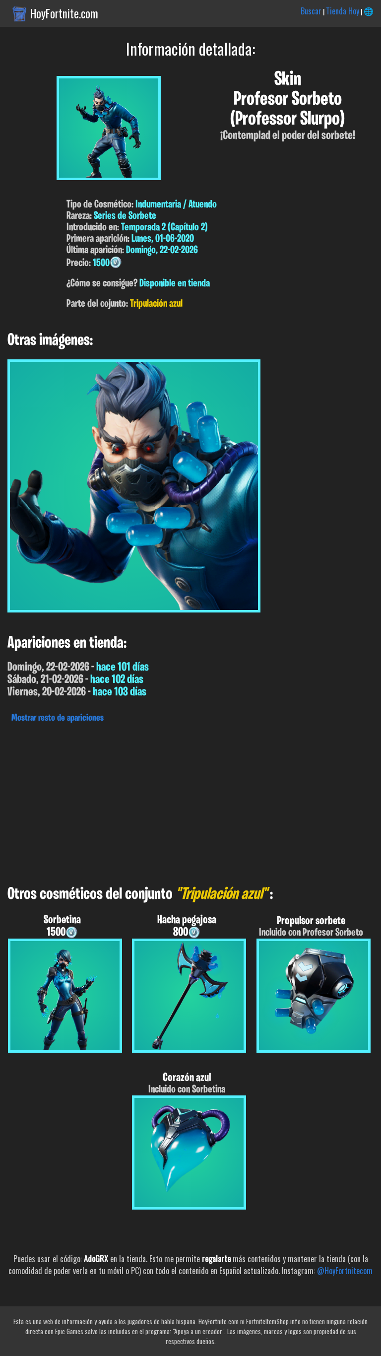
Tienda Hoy (342, 11)
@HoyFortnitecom (345, 1271)
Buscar (311, 11)
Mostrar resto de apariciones (57, 718)
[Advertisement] (190, 801)
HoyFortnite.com (64, 13)
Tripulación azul (156, 304)
